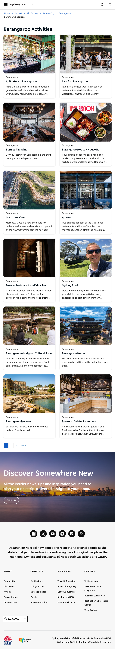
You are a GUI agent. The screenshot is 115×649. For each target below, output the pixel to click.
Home (8, 13)
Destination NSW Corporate (92, 589)
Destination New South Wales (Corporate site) (25, 640)
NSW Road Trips (38, 592)
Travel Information (67, 581)
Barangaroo (66, 13)
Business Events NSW (95, 596)
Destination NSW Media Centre (96, 603)
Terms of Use (10, 603)
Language (15, 619)
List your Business (66, 592)
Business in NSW (66, 597)
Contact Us (9, 581)
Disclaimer (9, 587)
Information (64, 572)
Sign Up (11, 500)
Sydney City (50, 13)
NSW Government (10, 640)
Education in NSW (66, 603)
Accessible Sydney (67, 587)
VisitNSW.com (91, 581)
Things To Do (37, 587)
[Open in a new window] (29, 54)
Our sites (89, 572)
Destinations (37, 581)
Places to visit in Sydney (28, 13)
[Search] (102, 5)
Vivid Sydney (90, 610)
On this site (37, 572)
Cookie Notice (11, 597)
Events (34, 597)
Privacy (7, 592)
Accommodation (39, 603)
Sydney (8, 572)
